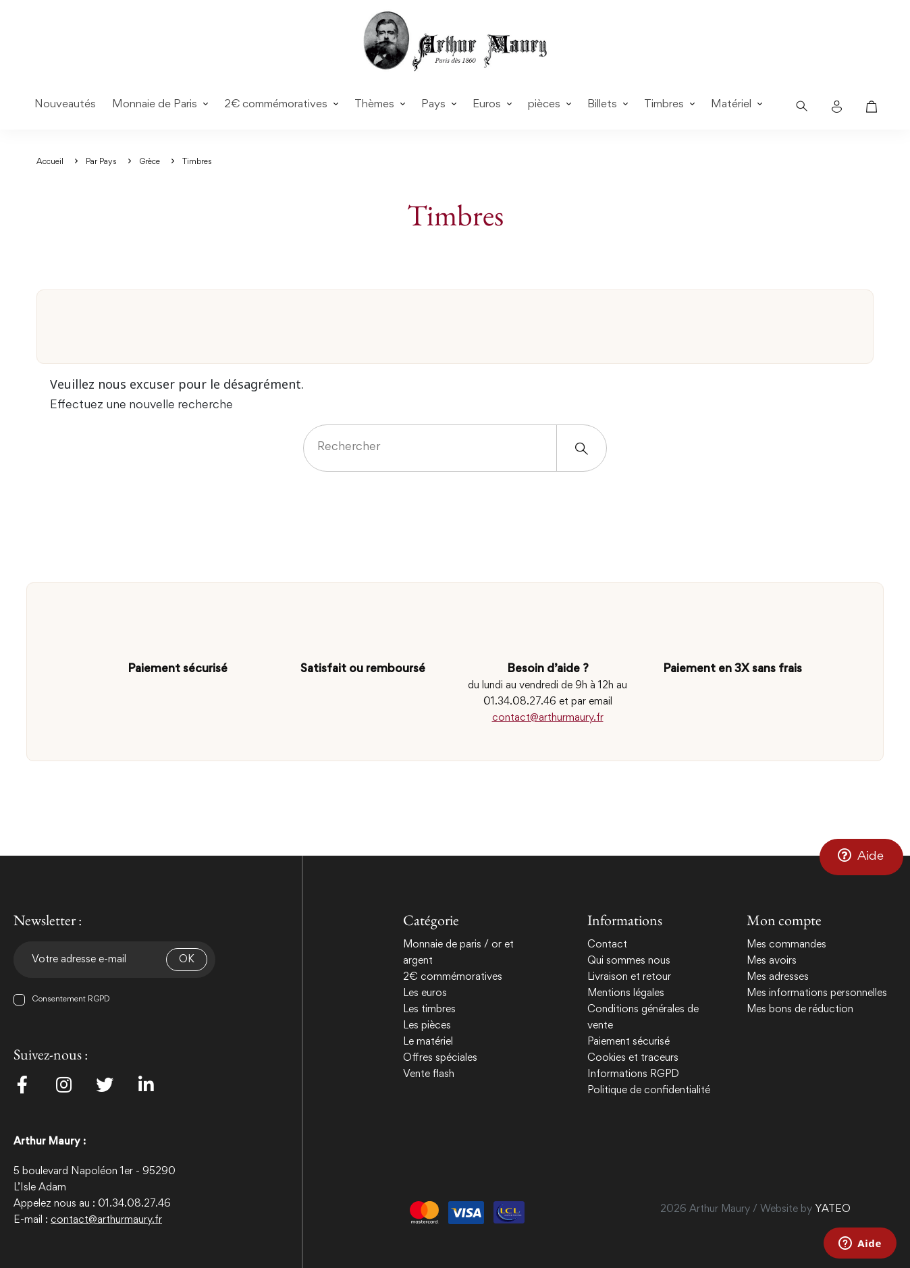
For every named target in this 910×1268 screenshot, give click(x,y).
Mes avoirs (772, 961)
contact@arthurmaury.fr (548, 718)
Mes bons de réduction (800, 1009)
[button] (861, 856)
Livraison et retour (629, 977)
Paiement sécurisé (628, 1042)
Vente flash (428, 1074)
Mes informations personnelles (817, 993)
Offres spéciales (440, 1058)
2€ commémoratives (452, 977)
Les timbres (429, 1009)
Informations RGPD (633, 1074)
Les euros (425, 993)
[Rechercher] (455, 448)
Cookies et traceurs (632, 1058)
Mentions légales (625, 993)
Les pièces (427, 1025)
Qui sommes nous (628, 961)
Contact (607, 944)
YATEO (833, 1209)
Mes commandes (786, 944)
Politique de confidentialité (648, 1090)
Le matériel (428, 1042)
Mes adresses (778, 977)
